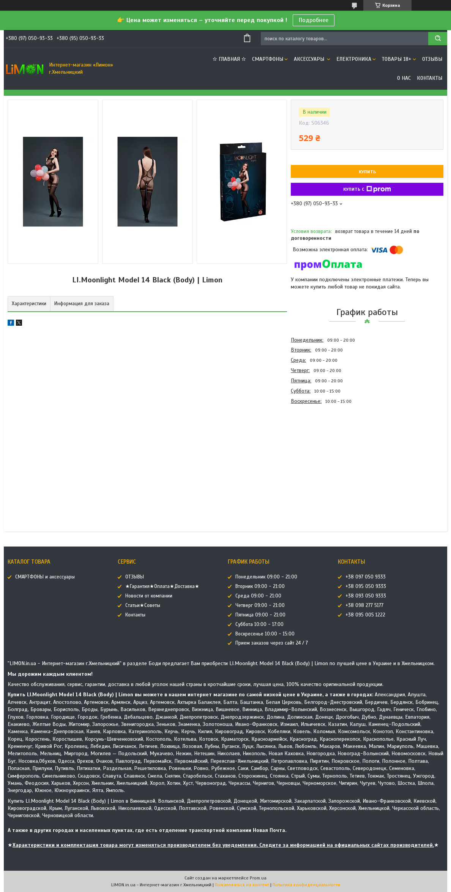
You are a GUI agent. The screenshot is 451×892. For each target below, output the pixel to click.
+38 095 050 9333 (365, 586)
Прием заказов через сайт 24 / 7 (271, 643)
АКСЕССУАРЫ (310, 59)
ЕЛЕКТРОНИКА (353, 59)
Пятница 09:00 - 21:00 (260, 615)
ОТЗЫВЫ (432, 59)
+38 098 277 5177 (364, 605)
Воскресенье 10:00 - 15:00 (265, 634)
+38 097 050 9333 (365, 577)
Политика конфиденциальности (306, 884)
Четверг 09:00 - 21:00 (260, 605)
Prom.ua (258, 878)
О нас (404, 78)
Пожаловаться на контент (242, 884)
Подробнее (313, 20)
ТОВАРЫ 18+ (397, 59)
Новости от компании (148, 596)
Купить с (367, 189)
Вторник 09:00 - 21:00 (260, 586)
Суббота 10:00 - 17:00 (259, 624)
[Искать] (437, 38)
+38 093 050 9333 (365, 596)
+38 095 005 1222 (365, 615)
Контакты (429, 78)
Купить (367, 171)
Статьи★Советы (142, 605)
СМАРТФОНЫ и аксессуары (45, 577)
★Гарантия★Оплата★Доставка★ (162, 586)
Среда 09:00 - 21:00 (258, 596)
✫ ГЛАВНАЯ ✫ (229, 59)
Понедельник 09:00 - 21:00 (266, 577)
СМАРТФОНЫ (267, 59)
